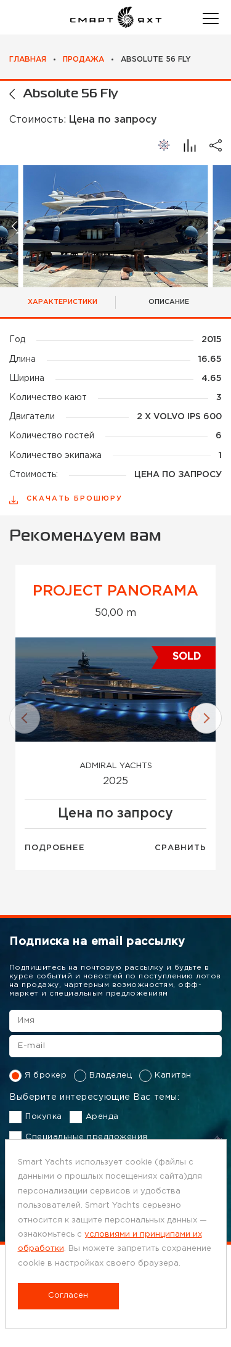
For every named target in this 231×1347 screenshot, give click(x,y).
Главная (27, 59)
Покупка (35, 1117)
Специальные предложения (78, 1137)
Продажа (83, 59)
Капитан (165, 1076)
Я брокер (38, 1076)
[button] (15, 226)
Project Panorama (115, 591)
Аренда (94, 1117)
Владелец (103, 1076)
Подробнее (55, 848)
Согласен (68, 1295)
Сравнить (180, 848)
